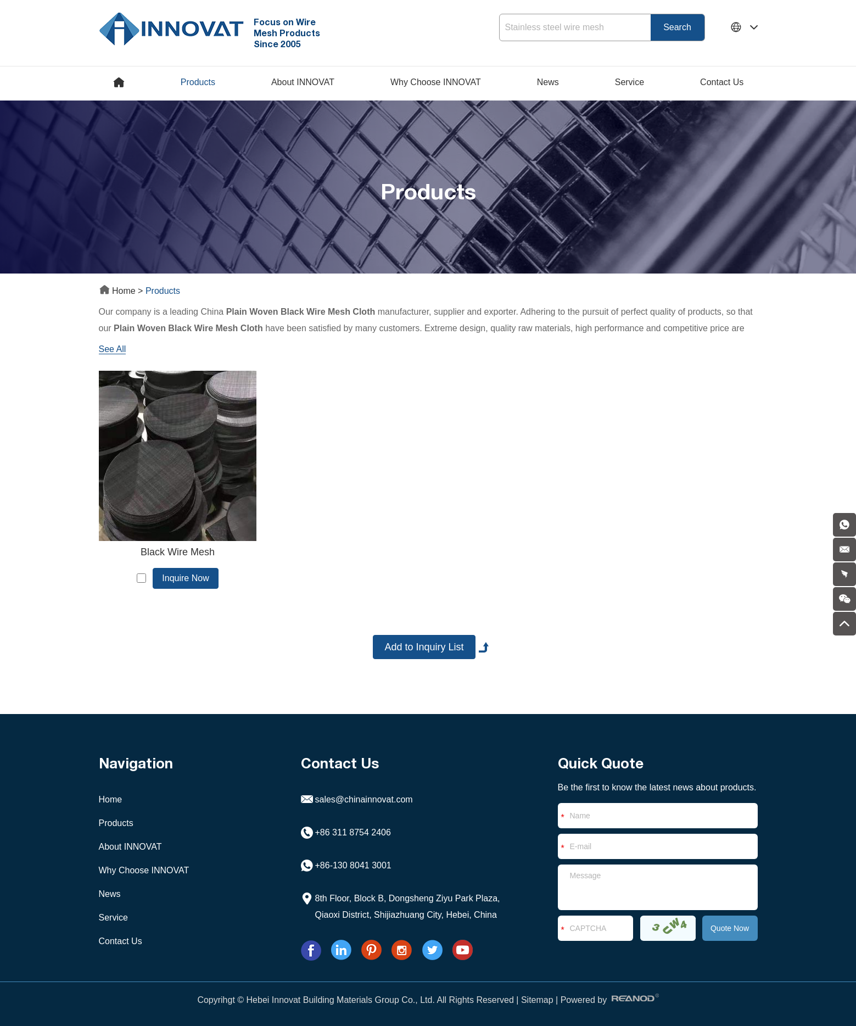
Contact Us (721, 82)
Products (198, 82)
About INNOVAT (302, 82)
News (548, 82)
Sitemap (537, 1000)
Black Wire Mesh (178, 552)
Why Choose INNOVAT (435, 82)
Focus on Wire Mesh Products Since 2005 (287, 32)
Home (118, 290)
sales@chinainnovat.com (364, 799)
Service (629, 82)
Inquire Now (185, 578)
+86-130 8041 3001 (353, 865)
